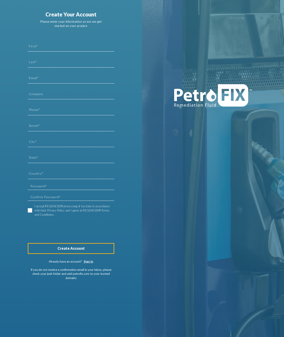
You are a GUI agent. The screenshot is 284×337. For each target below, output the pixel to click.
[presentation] (61, 227)
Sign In (88, 261)
